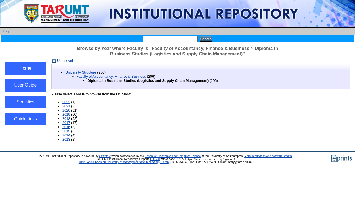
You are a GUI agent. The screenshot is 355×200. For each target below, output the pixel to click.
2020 (66, 110)
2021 (66, 106)
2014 (66, 135)
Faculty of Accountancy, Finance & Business (111, 76)
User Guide (25, 85)
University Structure (80, 72)
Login (7, 31)
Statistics (25, 102)
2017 (66, 123)
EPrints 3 (105, 156)
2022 (66, 102)
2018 (66, 119)
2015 (66, 131)
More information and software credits (268, 156)
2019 (66, 114)
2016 (66, 127)
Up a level (65, 61)
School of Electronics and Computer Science (173, 156)
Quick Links (25, 119)
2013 (66, 139)
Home (26, 68)
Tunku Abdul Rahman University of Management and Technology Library (124, 162)
